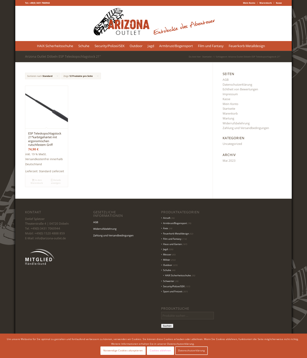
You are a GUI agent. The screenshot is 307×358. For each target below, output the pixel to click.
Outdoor (167, 265)
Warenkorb (265, 2)
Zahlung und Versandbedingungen (246, 128)
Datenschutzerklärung (237, 84)
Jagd (165, 249)
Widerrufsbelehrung (236, 123)
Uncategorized (232, 144)
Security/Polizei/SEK (174, 286)
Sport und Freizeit (172, 291)
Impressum (230, 94)
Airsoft (166, 218)
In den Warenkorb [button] (37, 181)
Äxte (165, 228)
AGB (226, 80)
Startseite (229, 108)
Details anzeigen (56, 181)
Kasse (279, 2)
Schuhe (167, 270)
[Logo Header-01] (153, 23)
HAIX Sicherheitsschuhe (178, 275)
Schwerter (168, 281)
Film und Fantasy (172, 238)
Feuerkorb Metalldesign (176, 233)
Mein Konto (249, 2)
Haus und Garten (172, 244)
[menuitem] (249, 3)
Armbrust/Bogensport (175, 223)
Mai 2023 (229, 160)
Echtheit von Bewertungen (240, 89)
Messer (167, 254)
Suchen (167, 325)
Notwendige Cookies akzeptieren (123, 350)
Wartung (228, 118)
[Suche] (270, 46)
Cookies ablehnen (160, 350)
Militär (166, 259)
